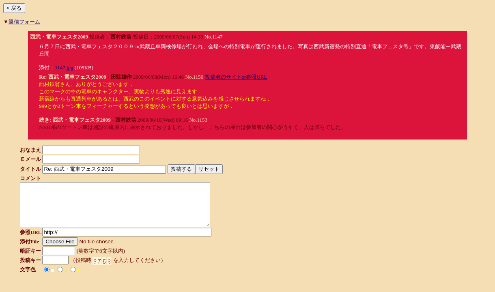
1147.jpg (64, 67)
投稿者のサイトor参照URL (236, 77)
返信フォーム (24, 22)
